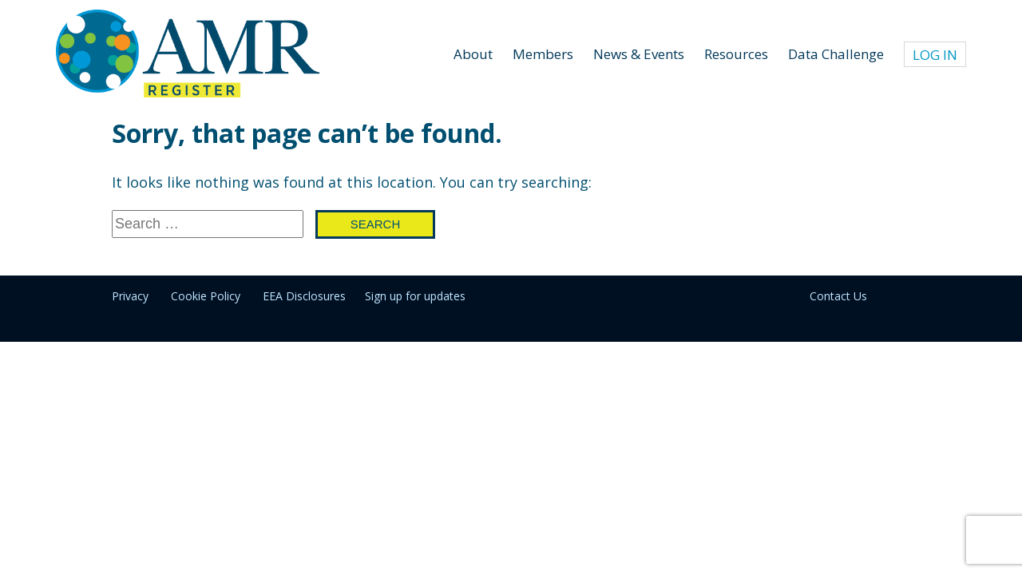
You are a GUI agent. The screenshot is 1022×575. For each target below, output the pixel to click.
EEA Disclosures (304, 295)
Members (543, 54)
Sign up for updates (415, 295)
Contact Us (838, 295)
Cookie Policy (205, 295)
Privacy (130, 295)
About (473, 54)
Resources (736, 54)
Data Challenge (836, 54)
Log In (935, 55)
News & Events (638, 54)
